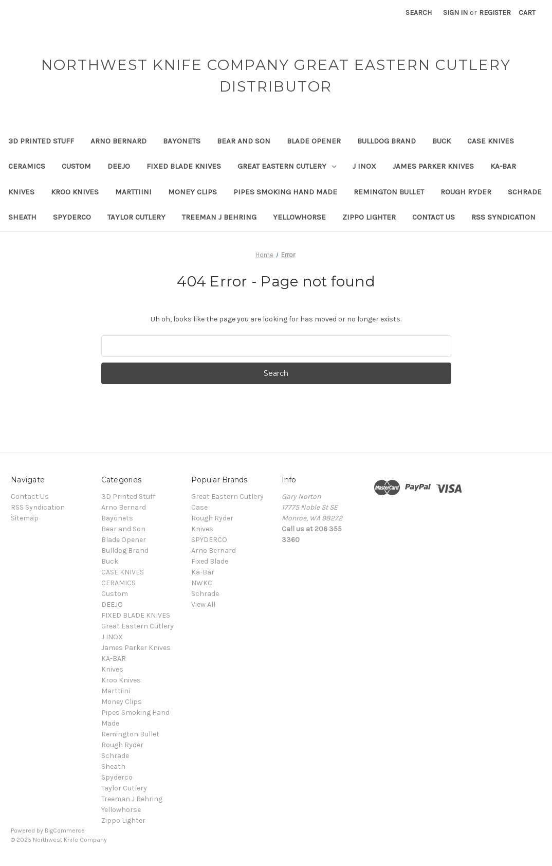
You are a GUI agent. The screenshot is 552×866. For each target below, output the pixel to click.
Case (199, 507)
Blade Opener (314, 141)
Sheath (22, 217)
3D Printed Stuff (41, 141)
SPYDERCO (209, 539)
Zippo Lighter (369, 217)
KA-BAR (503, 166)
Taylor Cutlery (136, 217)
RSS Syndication (503, 217)
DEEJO (118, 166)
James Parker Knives (433, 166)
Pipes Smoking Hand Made (285, 191)
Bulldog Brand (386, 141)
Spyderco (72, 217)
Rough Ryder (465, 191)
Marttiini (133, 191)
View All (203, 604)
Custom (76, 166)
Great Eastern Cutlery (286, 166)
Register (495, 12)
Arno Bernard (118, 141)
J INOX (364, 166)
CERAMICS (26, 166)
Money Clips (192, 191)
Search (419, 12)
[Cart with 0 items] (527, 12)
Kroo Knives (75, 191)
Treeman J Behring (219, 217)
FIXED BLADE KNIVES (183, 166)
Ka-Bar (202, 572)
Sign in (455, 12)
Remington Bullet (389, 191)
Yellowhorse (299, 217)
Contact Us (433, 217)
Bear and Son (243, 141)
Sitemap (25, 518)
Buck (441, 141)
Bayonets (181, 141)
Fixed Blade (209, 561)
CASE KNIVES (490, 141)
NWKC (201, 583)
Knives (21, 191)
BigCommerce (65, 830)
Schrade (525, 191)
